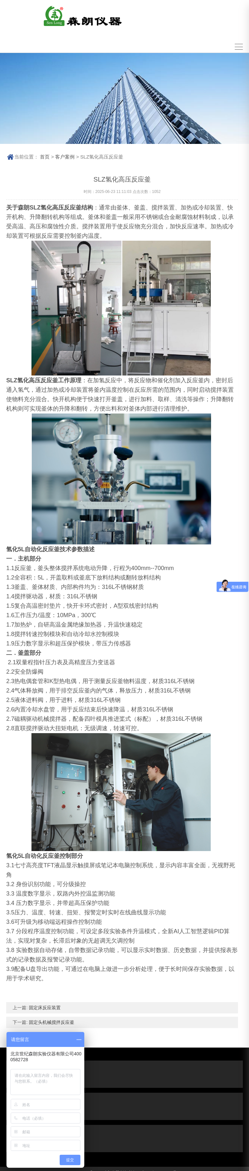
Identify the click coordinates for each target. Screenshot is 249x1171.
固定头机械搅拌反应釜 (51, 1019)
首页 (45, 154)
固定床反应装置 (44, 1005)
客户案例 (65, 154)
